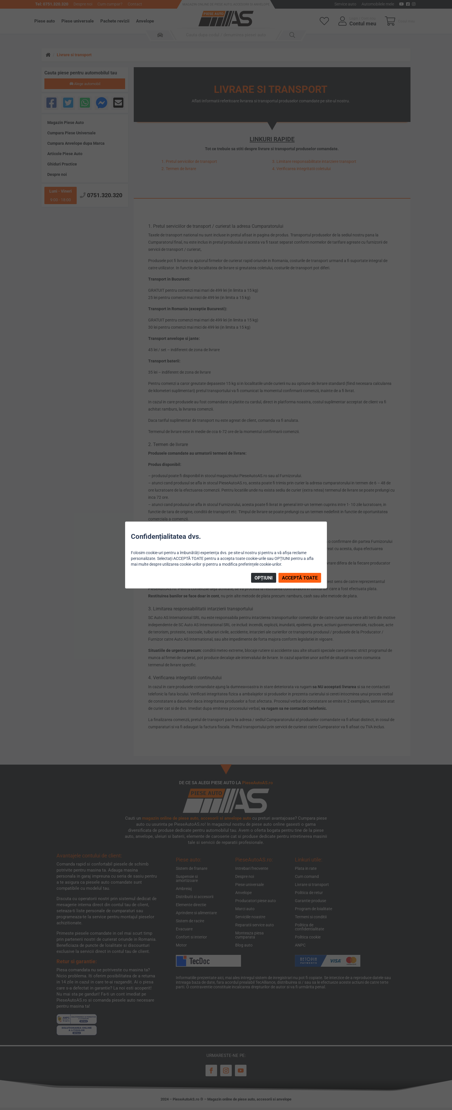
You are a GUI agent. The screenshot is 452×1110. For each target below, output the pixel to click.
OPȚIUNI (264, 578)
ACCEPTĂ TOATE (300, 578)
